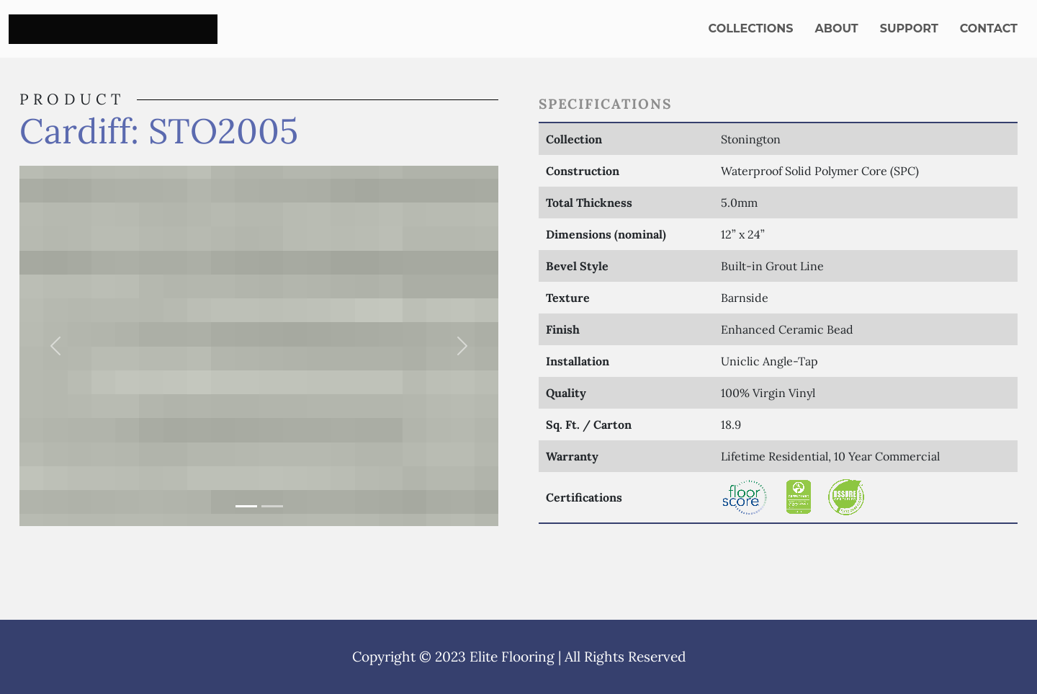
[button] (55, 346)
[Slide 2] (272, 506)
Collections (751, 28)
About (836, 28)
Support (909, 28)
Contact (989, 28)
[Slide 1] (246, 506)
